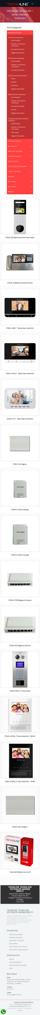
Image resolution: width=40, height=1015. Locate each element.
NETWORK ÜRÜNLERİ (14, 141)
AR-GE (11, 968)
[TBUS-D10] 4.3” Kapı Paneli (20, 691)
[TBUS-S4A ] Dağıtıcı (20, 827)
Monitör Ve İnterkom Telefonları (18, 102)
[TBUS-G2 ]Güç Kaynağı (20, 555)
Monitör (14, 82)
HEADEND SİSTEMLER (14, 156)
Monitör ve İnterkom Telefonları (18, 45)
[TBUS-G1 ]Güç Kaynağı (20, 510)
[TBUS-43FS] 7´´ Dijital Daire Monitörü (20, 373)
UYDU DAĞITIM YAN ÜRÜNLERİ (17, 166)
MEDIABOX (11, 176)
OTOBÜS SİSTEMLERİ (14, 171)
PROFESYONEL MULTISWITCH (18, 947)
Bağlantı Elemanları (17, 53)
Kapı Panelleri (15, 40)
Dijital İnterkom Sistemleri (17, 94)
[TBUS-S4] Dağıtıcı (20, 464)
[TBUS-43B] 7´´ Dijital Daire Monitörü (20, 328)
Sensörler (14, 85)
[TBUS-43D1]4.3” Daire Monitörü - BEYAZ (20, 736)
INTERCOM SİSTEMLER (15, 33)
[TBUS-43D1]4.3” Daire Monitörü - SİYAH (20, 782)
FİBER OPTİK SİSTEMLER (15, 151)
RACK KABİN (11, 187)
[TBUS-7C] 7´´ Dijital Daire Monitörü (20, 419)
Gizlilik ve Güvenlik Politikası (23, 1002)
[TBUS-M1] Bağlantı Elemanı (20, 646)
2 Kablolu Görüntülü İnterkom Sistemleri (18, 120)
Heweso (20, 1010)
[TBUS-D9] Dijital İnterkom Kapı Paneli (20, 238)
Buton (13, 79)
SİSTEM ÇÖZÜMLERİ (15, 962)
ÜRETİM (11, 959)
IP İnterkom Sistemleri (15, 38)
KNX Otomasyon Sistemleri (17, 76)
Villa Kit (13, 110)
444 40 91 (20, 902)
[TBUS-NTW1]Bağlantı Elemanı (20, 600)
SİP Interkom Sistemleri (16, 58)
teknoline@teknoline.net (14, 995)
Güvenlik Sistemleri (17, 49)
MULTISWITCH (12, 146)
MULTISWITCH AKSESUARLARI (18, 950)
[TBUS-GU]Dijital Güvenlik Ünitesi (20, 283)
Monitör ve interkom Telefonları (18, 66)
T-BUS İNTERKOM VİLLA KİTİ (20, 872)
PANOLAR (11, 192)
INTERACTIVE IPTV (13, 161)
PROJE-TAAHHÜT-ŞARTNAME (18, 965)
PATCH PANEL (12, 182)
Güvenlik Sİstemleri (17, 106)
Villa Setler (15, 133)
